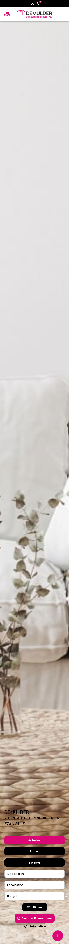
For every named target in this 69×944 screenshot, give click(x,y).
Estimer (34, 862)
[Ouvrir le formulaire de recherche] (34, 907)
